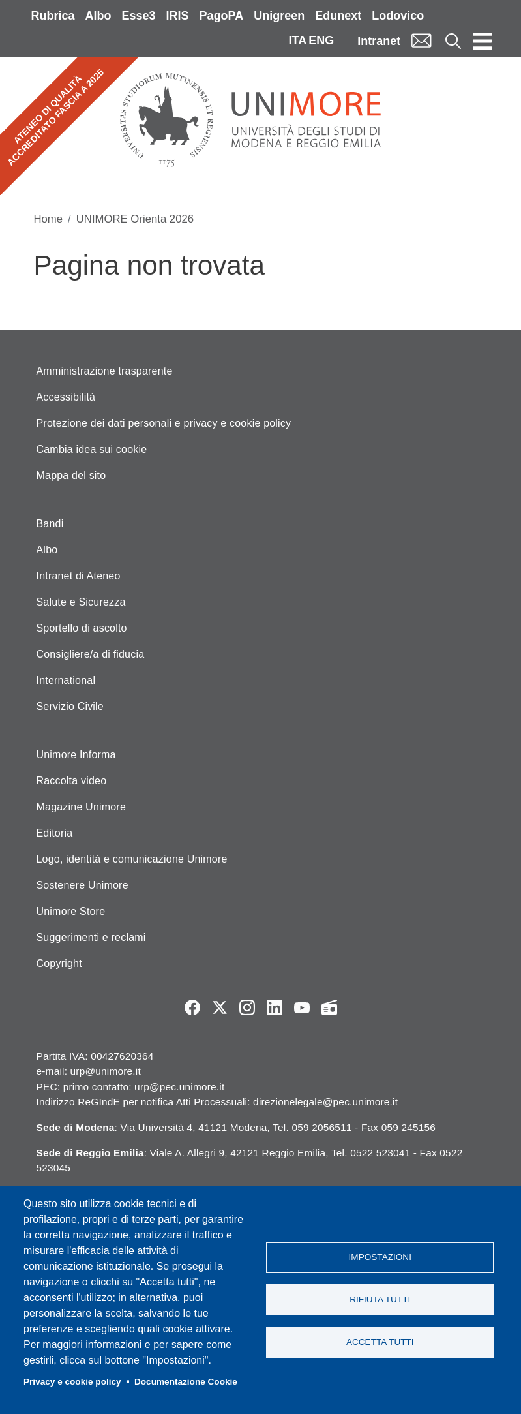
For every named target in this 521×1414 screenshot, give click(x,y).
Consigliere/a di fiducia (91, 654)
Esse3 (139, 15)
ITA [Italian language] (297, 40)
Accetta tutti (380, 1342)
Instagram (247, 1007)
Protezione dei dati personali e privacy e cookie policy (164, 423)
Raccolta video (72, 780)
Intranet (378, 41)
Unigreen (279, 15)
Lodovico (398, 15)
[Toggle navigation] (482, 40)
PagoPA (222, 15)
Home (48, 219)
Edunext (338, 15)
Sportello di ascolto (82, 628)
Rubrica (53, 15)
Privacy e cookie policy (72, 1382)
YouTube (301, 1007)
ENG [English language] (321, 40)
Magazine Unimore (81, 806)
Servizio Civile (70, 706)
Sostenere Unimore (82, 885)
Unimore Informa (76, 754)
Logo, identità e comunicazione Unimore (132, 859)
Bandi (50, 523)
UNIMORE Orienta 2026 (135, 219)
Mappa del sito (71, 475)
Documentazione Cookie (185, 1382)
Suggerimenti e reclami (91, 937)
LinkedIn (274, 1007)
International (66, 680)
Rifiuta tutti (380, 1299)
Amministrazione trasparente (105, 371)
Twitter (219, 1007)
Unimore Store (71, 911)
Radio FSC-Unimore (329, 1007)
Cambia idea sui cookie (92, 449)
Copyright (59, 963)
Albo (98, 15)
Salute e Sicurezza (81, 601)
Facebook (192, 1007)
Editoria (55, 832)
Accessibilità (66, 397)
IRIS (177, 15)
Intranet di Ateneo (79, 575)
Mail (421, 41)
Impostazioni (380, 1257)
